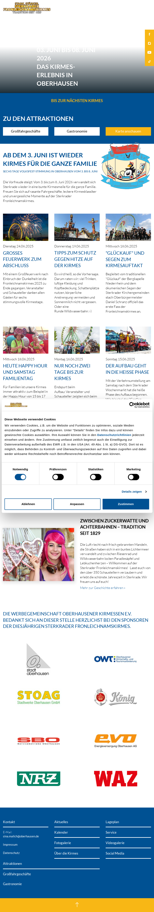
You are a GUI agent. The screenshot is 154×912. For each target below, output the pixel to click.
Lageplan (112, 822)
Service (111, 832)
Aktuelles (61, 822)
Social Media (115, 853)
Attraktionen (12, 863)
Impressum (10, 844)
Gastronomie (77, 131)
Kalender (61, 832)
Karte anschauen (128, 131)
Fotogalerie (62, 843)
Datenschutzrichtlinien (114, 435)
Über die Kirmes (66, 853)
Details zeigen (132, 491)
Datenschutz (11, 853)
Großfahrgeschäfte (25, 131)
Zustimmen (126, 504)
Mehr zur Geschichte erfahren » (102, 588)
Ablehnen (28, 504)
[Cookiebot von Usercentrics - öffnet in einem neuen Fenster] (132, 405)
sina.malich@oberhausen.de (21, 836)
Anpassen (77, 504)
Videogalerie (115, 843)
